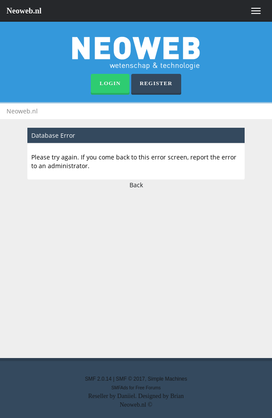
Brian (177, 396)
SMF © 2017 (130, 379)
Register (156, 83)
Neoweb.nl (24, 11)
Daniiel (126, 396)
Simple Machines (167, 379)
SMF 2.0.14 (98, 379)
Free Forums (148, 387)
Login (110, 83)
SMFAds (119, 387)
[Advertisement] (136, 270)
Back (136, 185)
